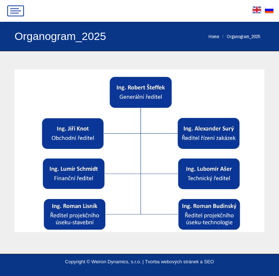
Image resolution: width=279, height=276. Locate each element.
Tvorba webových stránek (172, 261)
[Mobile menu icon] (15, 10)
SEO (209, 261)
